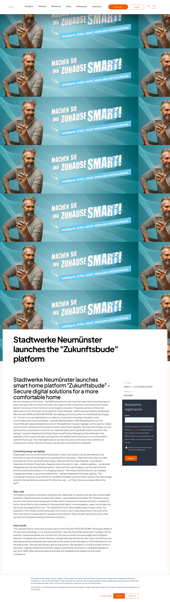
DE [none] (148, 6)
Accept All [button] (119, 596)
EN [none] (154, 6)
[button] (29, 7)
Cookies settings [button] (106, 596)
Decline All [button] (132, 596)
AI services (96, 6)
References (81, 6)
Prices (68, 6)
